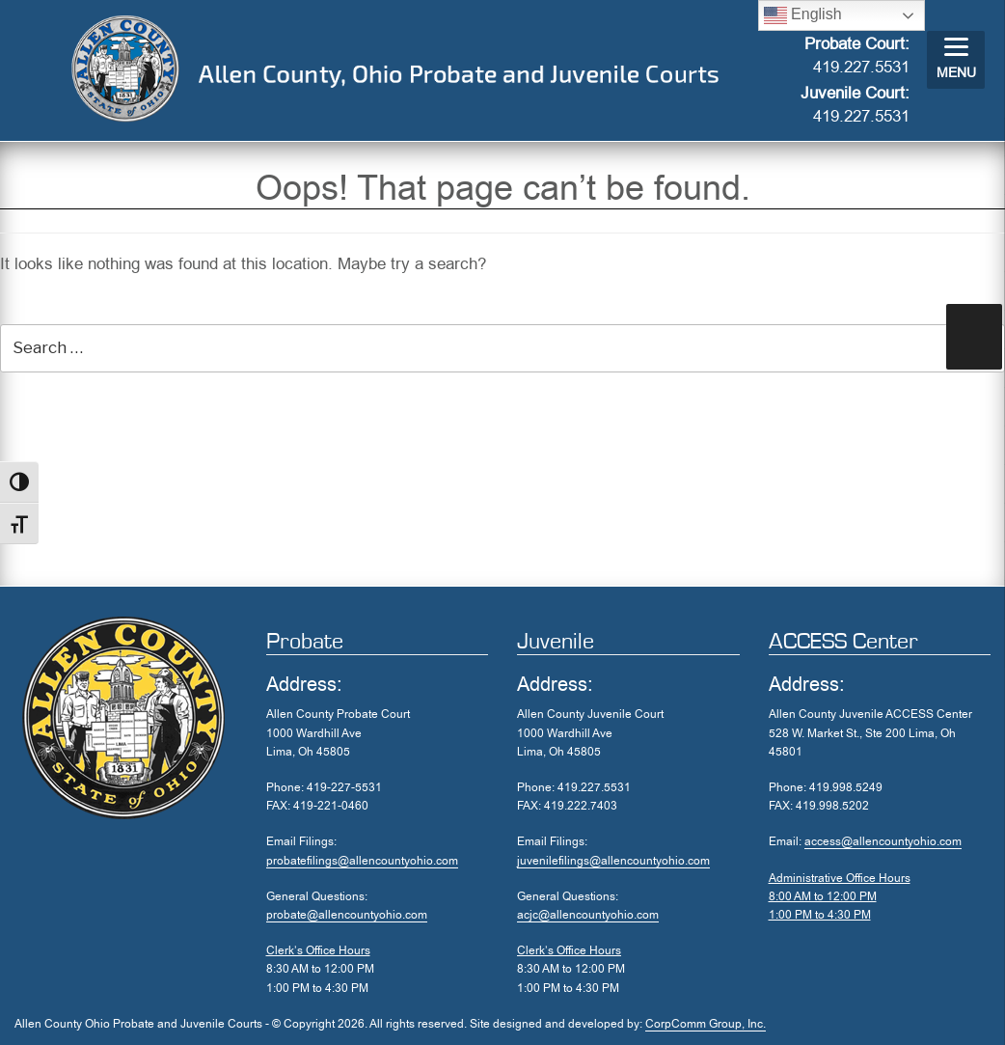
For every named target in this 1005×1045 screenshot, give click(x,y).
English (803, 15)
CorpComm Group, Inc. (705, 1023)
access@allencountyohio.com (883, 841)
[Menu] (956, 60)
